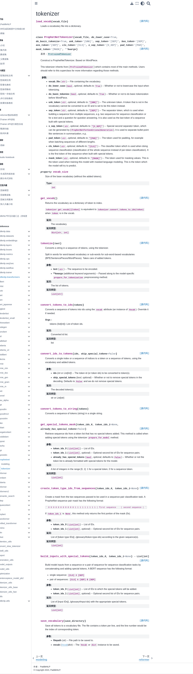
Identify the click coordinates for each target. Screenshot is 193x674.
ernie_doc (10, 373)
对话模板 (8, 33)
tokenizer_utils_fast (15, 592)
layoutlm (10, 409)
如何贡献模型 (10, 190)
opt (7, 450)
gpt (7, 405)
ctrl (7, 336)
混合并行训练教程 (12, 98)
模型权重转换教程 (12, 103)
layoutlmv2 (11, 414)
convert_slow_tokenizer (17, 546)
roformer (10, 487)
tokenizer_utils (12, 583)
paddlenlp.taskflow (12, 268)
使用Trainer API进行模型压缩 (17, 124)
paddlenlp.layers (11, 245)
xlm (7, 532)
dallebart (10, 341)
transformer (11, 519)
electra (9, 359)
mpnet (9, 441)
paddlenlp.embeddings (14, 240)
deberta (9, 345)
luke (8, 423)
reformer (10, 473)
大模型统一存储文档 (13, 94)
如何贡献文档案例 (12, 199)
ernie (8, 364)
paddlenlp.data (10, 231)
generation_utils (13, 560)
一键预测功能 (10, 129)
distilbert (10, 354)
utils (8, 596)
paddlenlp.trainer (11, 272)
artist (8, 286)
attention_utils (12, 541)
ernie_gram (11, 382)
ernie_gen (10, 377)
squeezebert (11, 505)
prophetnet (11, 459)
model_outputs (13, 564)
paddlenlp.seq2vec (12, 263)
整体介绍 (8, 45)
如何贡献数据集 (11, 195)
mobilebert (11, 437)
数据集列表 (9, 50)
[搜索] (149, 3)
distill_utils (11, 551)
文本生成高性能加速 (13, 174)
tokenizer (12, 468)
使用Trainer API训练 (13, 119)
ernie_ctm (10, 368)
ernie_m (10, 386)
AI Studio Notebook (13, 157)
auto (8, 291)
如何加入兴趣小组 (12, 204)
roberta (9, 482)
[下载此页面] (132, 3)
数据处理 (8, 63)
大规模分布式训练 (12, 178)
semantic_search (14, 496)
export (9, 555)
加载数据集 (9, 54)
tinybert (9, 514)
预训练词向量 (10, 133)
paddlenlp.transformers (15, 277)
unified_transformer (15, 523)
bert (8, 300)
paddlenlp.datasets (12, 236)
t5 (7, 510)
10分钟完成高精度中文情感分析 (18, 29)
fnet (7, 391)
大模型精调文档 (11, 80)
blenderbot (11, 313)
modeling (12, 464)
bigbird (9, 309)
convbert (10, 332)
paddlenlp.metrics (12, 254)
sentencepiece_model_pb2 (18, 578)
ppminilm (10, 455)
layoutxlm (10, 418)
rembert (9, 478)
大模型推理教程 (11, 89)
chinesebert (11, 323)
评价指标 (8, 145)
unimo (9, 528)
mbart (8, 427)
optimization (11, 573)
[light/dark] (142, 3)
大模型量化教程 (11, 85)
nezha (9, 446)
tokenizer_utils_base (15, 587)
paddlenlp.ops (10, 259)
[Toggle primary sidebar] (43, 3)
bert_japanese (12, 304)
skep (8, 501)
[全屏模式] (137, 3)
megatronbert (12, 432)
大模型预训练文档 (12, 75)
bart (8, 295)
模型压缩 (8, 169)
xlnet (8, 537)
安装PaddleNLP (11, 24)
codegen (10, 327)
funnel (9, 396)
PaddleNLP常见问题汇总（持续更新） (19, 218)
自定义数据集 (10, 59)
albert (8, 281)
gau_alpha (11, 400)
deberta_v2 (11, 350)
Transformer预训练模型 (14, 115)
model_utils (11, 569)
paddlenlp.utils (10, 601)
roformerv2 (11, 491)
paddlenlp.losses (11, 249)
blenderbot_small (14, 318)
